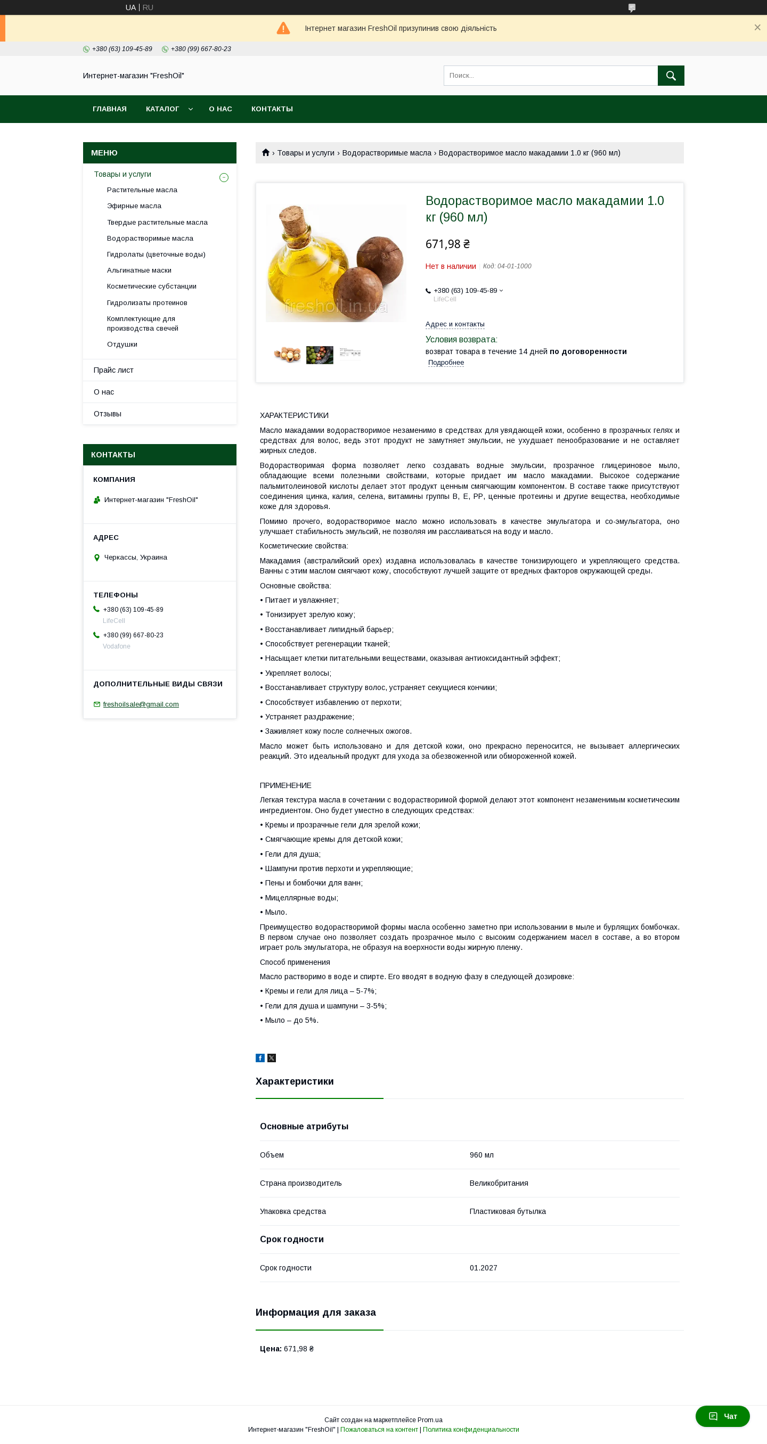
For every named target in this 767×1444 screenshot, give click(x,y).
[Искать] (671, 75)
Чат (722, 1416)
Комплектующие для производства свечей (142, 323)
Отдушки (122, 344)
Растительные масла (142, 190)
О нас (220, 109)
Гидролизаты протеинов (147, 303)
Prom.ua (430, 1420)
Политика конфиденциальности (471, 1429)
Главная (110, 109)
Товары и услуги (305, 153)
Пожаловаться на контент (379, 1429)
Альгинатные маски (139, 270)
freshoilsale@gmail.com (141, 704)
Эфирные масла (134, 206)
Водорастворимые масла (386, 153)
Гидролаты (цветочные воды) (156, 254)
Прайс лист (114, 370)
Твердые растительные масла (157, 222)
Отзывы (107, 413)
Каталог (162, 109)
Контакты (272, 109)
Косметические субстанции (152, 286)
